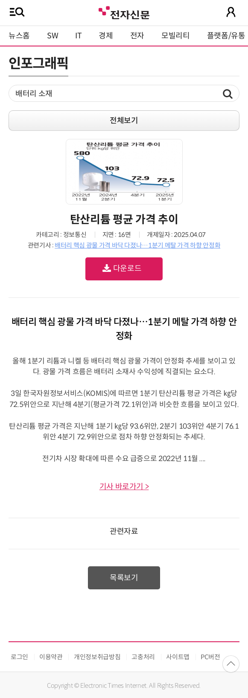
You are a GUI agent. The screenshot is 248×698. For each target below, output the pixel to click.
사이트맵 (178, 657)
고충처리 (143, 657)
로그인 (19, 657)
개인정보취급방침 (97, 657)
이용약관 (51, 657)
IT (78, 35)
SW (52, 35)
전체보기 (124, 120)
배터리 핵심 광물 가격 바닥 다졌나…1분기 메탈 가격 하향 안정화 (137, 245)
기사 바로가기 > (124, 486)
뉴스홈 (19, 35)
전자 (137, 35)
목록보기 (124, 578)
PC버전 (210, 657)
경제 (106, 35)
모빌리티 (175, 35)
